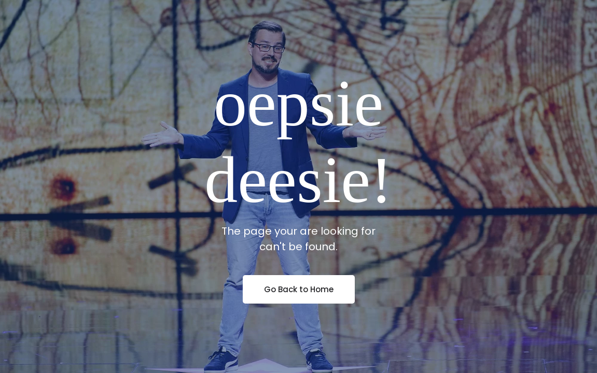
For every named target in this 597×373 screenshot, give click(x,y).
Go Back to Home (299, 289)
